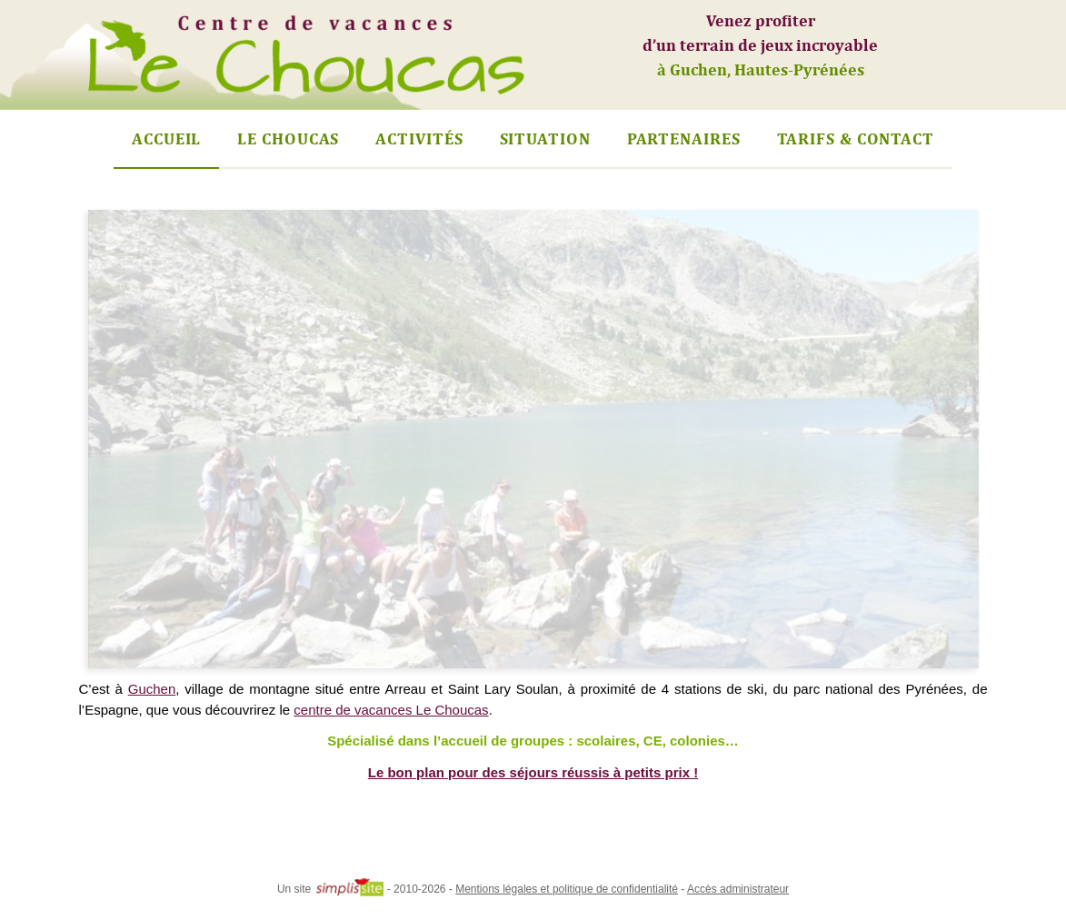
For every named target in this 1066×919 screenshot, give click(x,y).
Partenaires (684, 138)
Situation (545, 138)
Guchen (152, 689)
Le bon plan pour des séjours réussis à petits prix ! (533, 772)
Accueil (166, 138)
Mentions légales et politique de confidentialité (566, 889)
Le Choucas (288, 138)
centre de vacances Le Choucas (391, 709)
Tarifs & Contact (855, 138)
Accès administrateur (738, 889)
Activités (419, 138)
